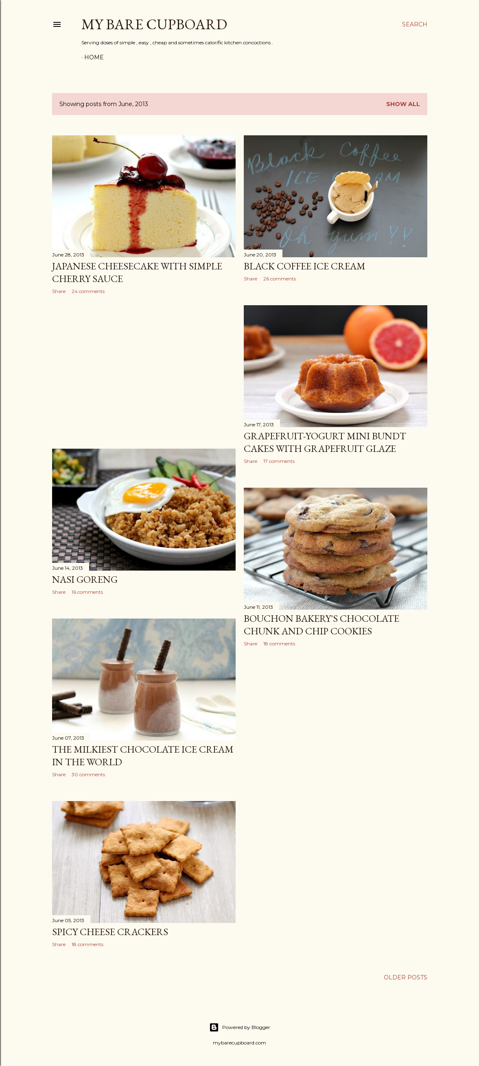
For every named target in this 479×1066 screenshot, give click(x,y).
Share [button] (59, 291)
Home (94, 57)
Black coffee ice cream (304, 266)
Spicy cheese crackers (110, 931)
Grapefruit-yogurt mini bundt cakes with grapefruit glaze (325, 442)
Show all (403, 104)
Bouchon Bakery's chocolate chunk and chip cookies (321, 624)
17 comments (279, 461)
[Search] (414, 24)
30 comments (88, 774)
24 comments (88, 291)
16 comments (87, 592)
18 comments (279, 643)
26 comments (279, 279)
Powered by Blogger (239, 1027)
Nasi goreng (85, 579)
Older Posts (405, 977)
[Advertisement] (144, 371)
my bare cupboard (154, 24)
